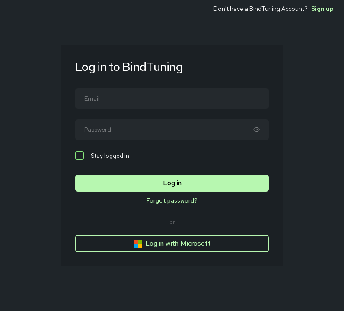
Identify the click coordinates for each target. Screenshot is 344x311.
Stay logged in (102, 155)
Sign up (322, 9)
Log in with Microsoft (172, 243)
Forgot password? (172, 200)
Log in (172, 182)
